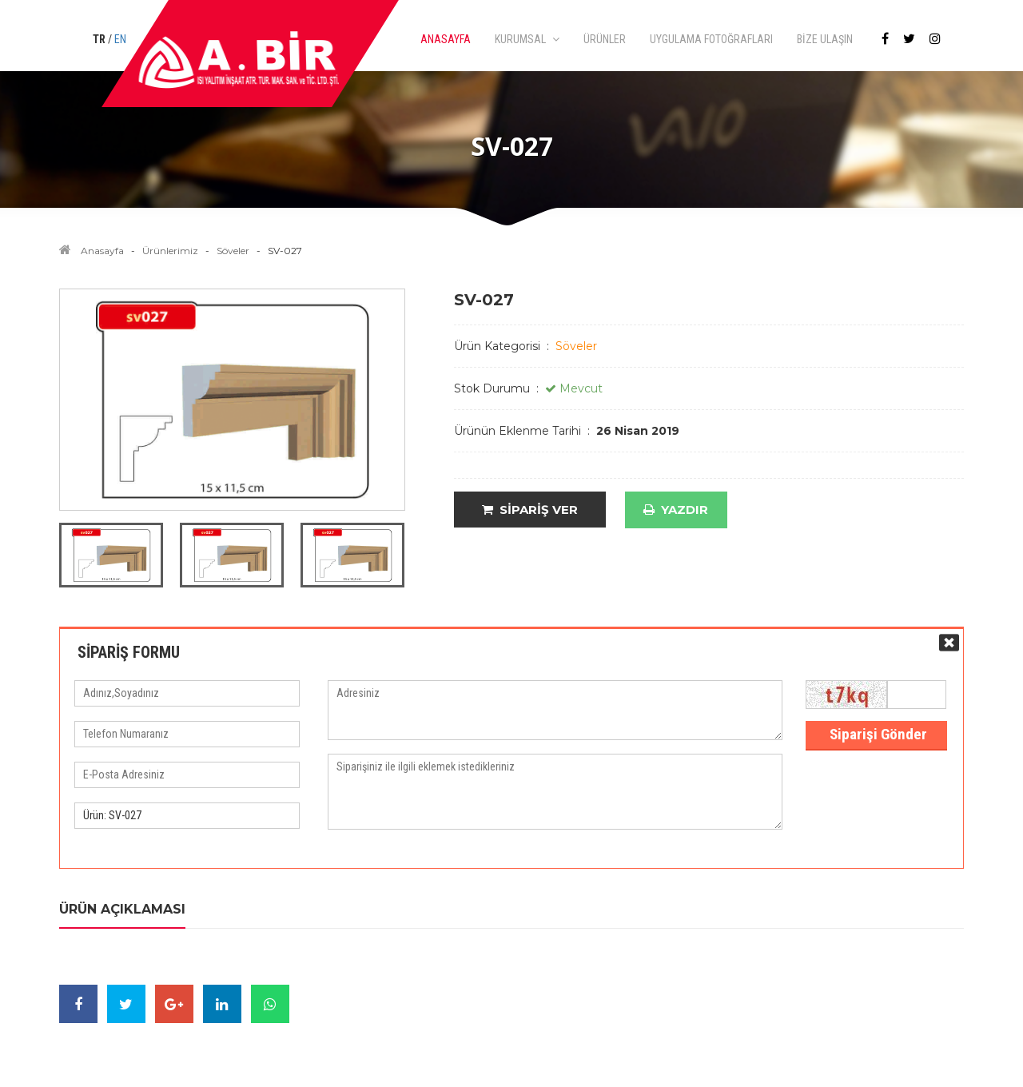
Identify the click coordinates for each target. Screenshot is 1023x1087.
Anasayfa (102, 251)
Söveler (233, 251)
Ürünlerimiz (170, 251)
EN (120, 39)
